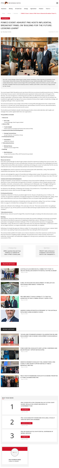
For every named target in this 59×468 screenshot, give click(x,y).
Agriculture (33, 8)
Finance (41, 8)
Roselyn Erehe (7, 32)
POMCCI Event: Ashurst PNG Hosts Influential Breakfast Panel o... (39, 13)
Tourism (48, 8)
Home (3, 13)
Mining (10, 8)
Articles (9, 13)
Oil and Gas (18, 8)
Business (3, 8)
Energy (26, 8)
